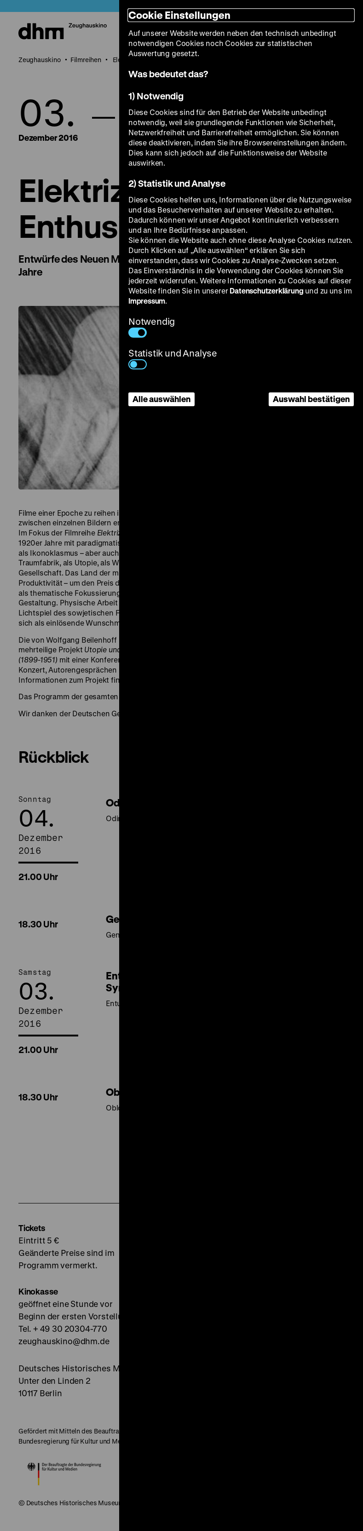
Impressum (146, 300)
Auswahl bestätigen (311, 398)
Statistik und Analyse (172, 358)
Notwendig (151, 326)
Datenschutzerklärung (266, 290)
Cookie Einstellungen (179, 15)
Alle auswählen (161, 398)
